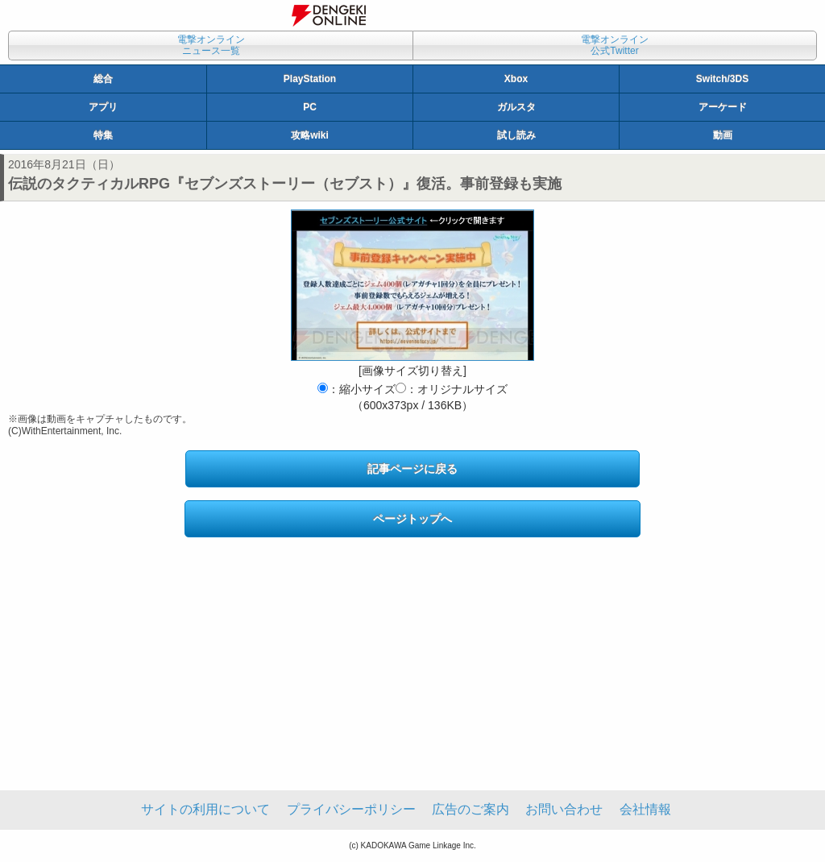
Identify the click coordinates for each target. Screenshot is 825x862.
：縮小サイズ (356, 389)
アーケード (723, 107)
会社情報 (645, 809)
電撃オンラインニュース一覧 (211, 45)
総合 (103, 79)
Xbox (516, 79)
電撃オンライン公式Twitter (615, 45)
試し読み (516, 135)
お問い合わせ (564, 809)
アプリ (103, 107)
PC (310, 107)
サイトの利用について (205, 809)
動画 (722, 135)
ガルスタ (516, 107)
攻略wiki (310, 135)
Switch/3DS (722, 79)
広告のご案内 (470, 809)
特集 (103, 135)
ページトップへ (412, 518)
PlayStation (310, 79)
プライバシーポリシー (351, 809)
